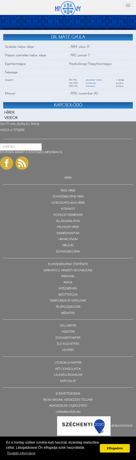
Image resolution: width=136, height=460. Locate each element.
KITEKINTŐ (68, 209)
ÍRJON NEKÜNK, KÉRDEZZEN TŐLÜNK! (68, 400)
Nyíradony (90, 86)
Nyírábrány (91, 83)
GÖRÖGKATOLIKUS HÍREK (68, 203)
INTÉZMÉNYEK (68, 289)
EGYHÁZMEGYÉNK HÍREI (68, 197)
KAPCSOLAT (68, 381)
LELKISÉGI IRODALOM (68, 375)
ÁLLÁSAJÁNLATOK (68, 221)
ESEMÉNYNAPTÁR (68, 233)
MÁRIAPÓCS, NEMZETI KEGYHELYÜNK (68, 270)
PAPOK (35, 124)
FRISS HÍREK (68, 191)
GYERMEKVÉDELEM (68, 412)
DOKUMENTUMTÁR (68, 338)
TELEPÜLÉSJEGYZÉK (68, 307)
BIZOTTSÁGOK (68, 295)
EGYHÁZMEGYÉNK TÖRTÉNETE (68, 264)
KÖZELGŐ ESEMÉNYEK (68, 215)
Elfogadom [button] (115, 448)
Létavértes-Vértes (94, 79)
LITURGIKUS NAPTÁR (68, 363)
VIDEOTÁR (68, 332)
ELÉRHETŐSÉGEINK (68, 394)
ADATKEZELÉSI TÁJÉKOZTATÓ (68, 406)
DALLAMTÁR (68, 326)
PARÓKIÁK (68, 276)
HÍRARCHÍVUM (68, 239)
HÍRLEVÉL (68, 246)
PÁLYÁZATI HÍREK (68, 227)
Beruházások (122, 426)
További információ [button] (21, 453)
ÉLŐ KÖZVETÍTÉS (68, 344)
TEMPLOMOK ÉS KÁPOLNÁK (68, 301)
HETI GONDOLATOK (68, 369)
